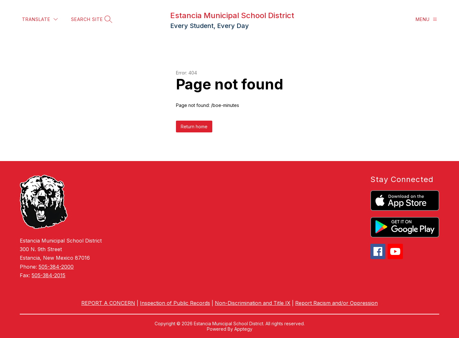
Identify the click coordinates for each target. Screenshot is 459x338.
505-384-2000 (56, 267)
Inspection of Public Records (175, 303)
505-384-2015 (48, 275)
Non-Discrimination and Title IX (252, 303)
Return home (194, 126)
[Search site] (90, 19)
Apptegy (243, 329)
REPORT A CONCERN (108, 303)
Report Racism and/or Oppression (336, 303)
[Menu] (426, 19)
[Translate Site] (39, 19)
